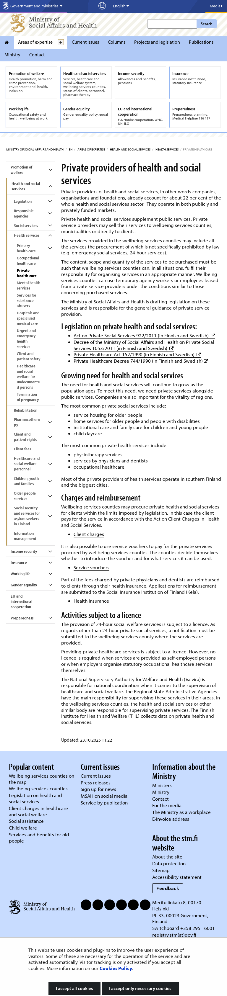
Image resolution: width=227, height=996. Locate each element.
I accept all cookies (74, 988)
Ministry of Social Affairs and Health (35, 149)
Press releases (96, 782)
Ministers (162, 785)
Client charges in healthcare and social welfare (38, 811)
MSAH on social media (104, 796)
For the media (166, 805)
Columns (116, 42)
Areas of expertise (35, 42)
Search (206, 23)
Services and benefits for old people (39, 837)
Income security (24, 551)
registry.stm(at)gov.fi (174, 935)
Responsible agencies (24, 213)
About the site (167, 856)
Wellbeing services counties (38, 788)
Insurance (19, 562)
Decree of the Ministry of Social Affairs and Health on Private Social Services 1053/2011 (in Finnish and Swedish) (144, 345)
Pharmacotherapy (27, 422)
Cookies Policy (116, 968)
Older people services (25, 495)
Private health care (27, 273)
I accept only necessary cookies (140, 988)
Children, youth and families (26, 481)
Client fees (22, 449)
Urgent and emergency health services (26, 338)
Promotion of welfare (21, 169)
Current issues (85, 42)
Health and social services (129, 149)
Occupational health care (28, 260)
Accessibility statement (177, 877)
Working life (20, 573)
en (70, 149)
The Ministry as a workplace (181, 812)
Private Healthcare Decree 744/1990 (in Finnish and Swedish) (141, 361)
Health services (167, 149)
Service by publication (104, 802)
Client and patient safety (28, 356)
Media (216, 6)
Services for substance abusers (26, 300)
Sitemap (161, 870)
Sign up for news (98, 789)
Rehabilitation (25, 410)
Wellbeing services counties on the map (41, 779)
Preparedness (22, 618)
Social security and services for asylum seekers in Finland (27, 515)
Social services (26, 225)
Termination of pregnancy (28, 397)
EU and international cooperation (21, 601)
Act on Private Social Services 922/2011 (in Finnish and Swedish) (144, 335)
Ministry (12, 55)
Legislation (23, 201)
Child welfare (23, 828)
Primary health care (26, 248)
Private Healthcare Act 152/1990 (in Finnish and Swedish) (137, 354)
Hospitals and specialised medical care (28, 318)
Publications (201, 42)
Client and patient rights (25, 436)
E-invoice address (170, 819)
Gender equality (24, 585)
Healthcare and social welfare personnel (27, 464)
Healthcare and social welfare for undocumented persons (28, 376)
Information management (25, 536)
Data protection (169, 863)
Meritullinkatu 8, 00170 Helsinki (176, 905)
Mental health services (28, 285)
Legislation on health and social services (35, 798)
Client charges (89, 534)
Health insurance (91, 601)
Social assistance (26, 821)
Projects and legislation (157, 42)
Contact (37, 55)
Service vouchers (91, 567)
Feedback (167, 888)
